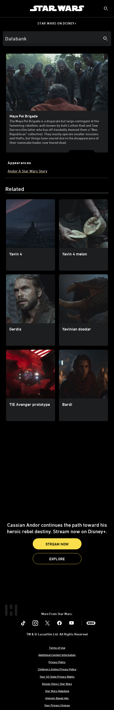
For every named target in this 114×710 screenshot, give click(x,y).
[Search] (57, 38)
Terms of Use (57, 647)
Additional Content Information (57, 654)
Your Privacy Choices (57, 705)
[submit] (106, 8)
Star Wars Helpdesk (57, 690)
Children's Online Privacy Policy (57, 669)
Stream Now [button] (57, 544)
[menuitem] (7, 8)
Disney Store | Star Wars (57, 683)
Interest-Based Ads (57, 698)
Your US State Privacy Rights (57, 676)
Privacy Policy (57, 662)
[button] (57, 558)
